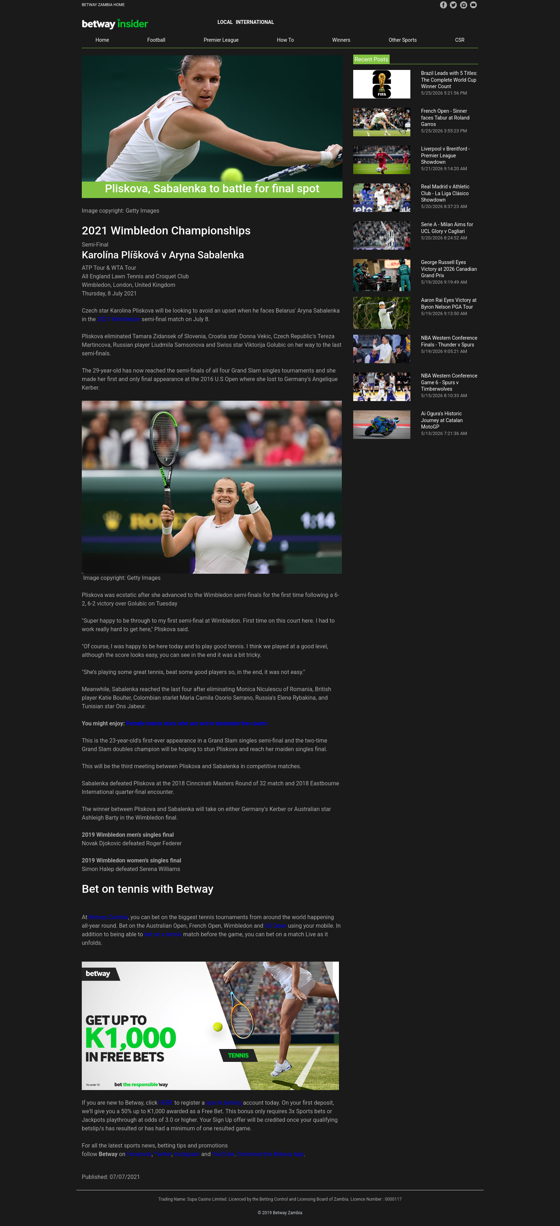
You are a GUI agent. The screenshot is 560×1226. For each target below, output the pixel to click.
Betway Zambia (108, 917)
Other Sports (403, 40)
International (255, 22)
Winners (341, 40)
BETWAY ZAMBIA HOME (103, 4)
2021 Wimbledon (118, 319)
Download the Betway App (270, 1154)
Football (156, 40)
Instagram (187, 1154)
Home (102, 40)
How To (285, 40)
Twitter (162, 1154)
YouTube (223, 1154)
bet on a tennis (163, 934)
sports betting (223, 1102)
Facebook (139, 1154)
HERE (166, 1102)
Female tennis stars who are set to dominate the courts (196, 723)
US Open (275, 925)
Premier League (221, 40)
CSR (459, 40)
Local (225, 22)
